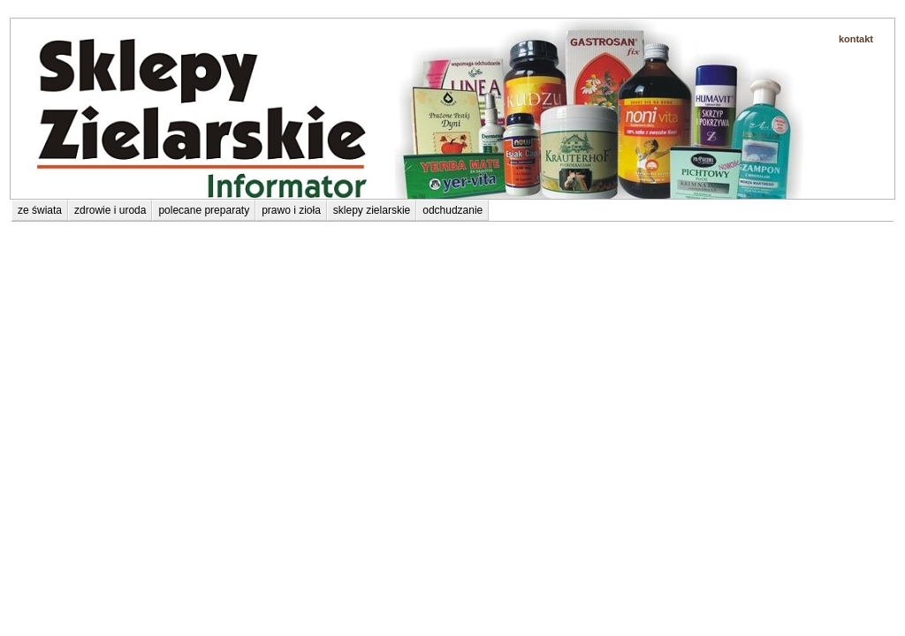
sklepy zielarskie (371, 210)
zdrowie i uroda (110, 210)
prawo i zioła (291, 210)
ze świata (40, 210)
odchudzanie (452, 210)
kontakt (856, 39)
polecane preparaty (61, 187)
